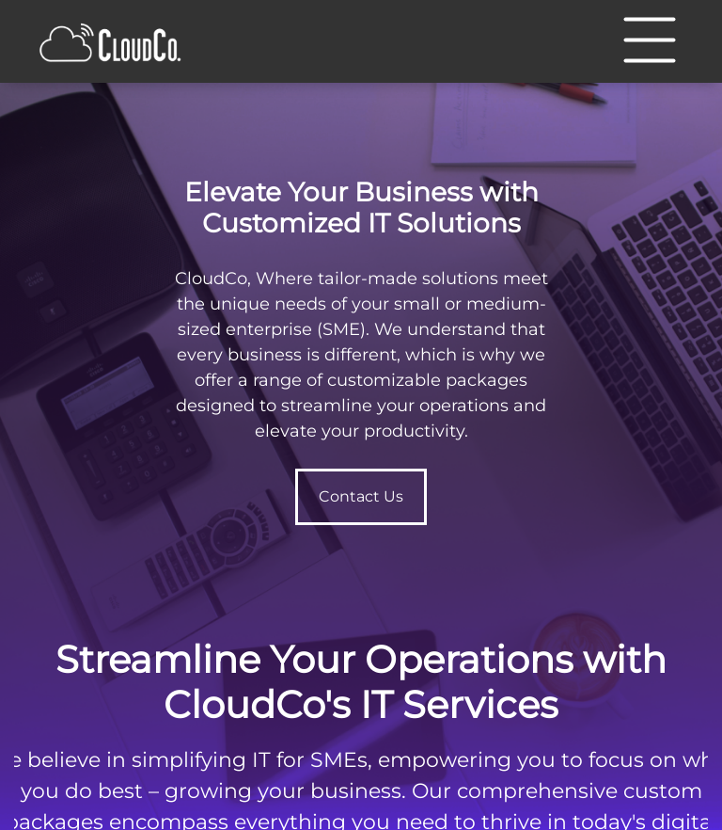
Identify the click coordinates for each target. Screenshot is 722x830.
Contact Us (361, 496)
